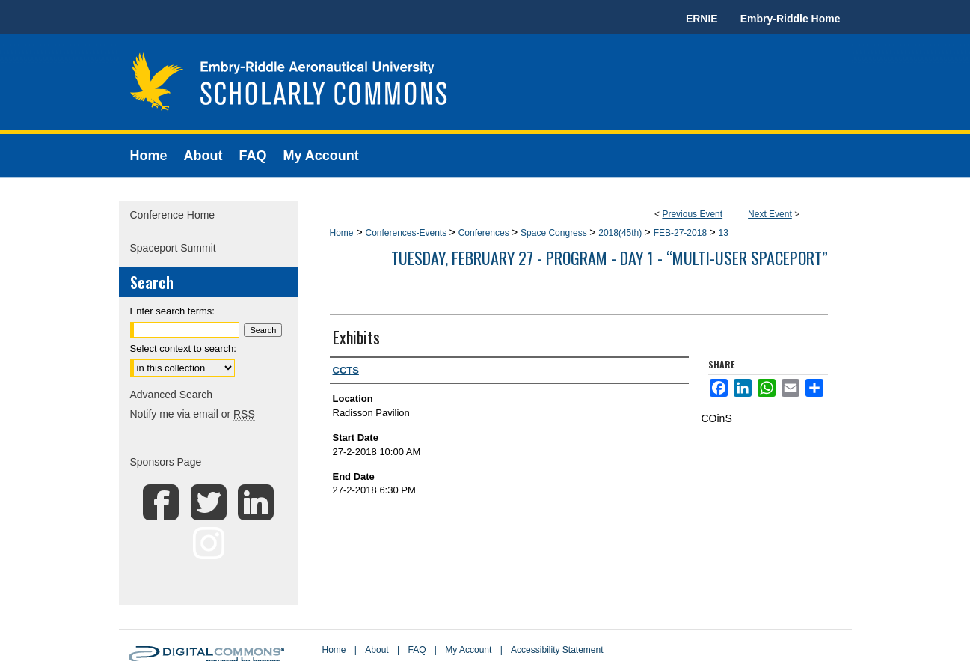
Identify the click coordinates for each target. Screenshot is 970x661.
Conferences (485, 233)
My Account (468, 650)
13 (723, 233)
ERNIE (702, 19)
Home (342, 233)
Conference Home (172, 215)
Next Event (770, 214)
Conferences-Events (407, 233)
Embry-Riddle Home (790, 19)
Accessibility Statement (557, 650)
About (376, 650)
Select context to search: (183, 348)
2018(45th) (621, 233)
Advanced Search (171, 394)
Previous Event (692, 214)
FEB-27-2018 (682, 233)
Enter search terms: (172, 311)
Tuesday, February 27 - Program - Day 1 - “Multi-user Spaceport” (609, 257)
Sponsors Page (166, 462)
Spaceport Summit (173, 248)
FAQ (417, 650)
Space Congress (555, 233)
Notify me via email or (192, 414)
